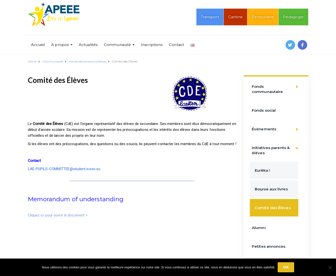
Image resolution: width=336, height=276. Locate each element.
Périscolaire (263, 17)
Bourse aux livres (271, 189)
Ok (286, 267)
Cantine (235, 17)
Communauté (117, 44)
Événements (277, 129)
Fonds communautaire (277, 86)
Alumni (259, 227)
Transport (210, 17)
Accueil (38, 44)
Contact (176, 44)
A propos (60, 44)
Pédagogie (293, 17)
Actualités (88, 44)
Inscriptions (151, 44)
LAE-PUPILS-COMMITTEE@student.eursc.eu (64, 169)
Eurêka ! (262, 170)
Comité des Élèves (273, 207)
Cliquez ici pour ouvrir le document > (58, 215)
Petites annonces (269, 246)
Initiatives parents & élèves (277, 147)
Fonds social (264, 110)
